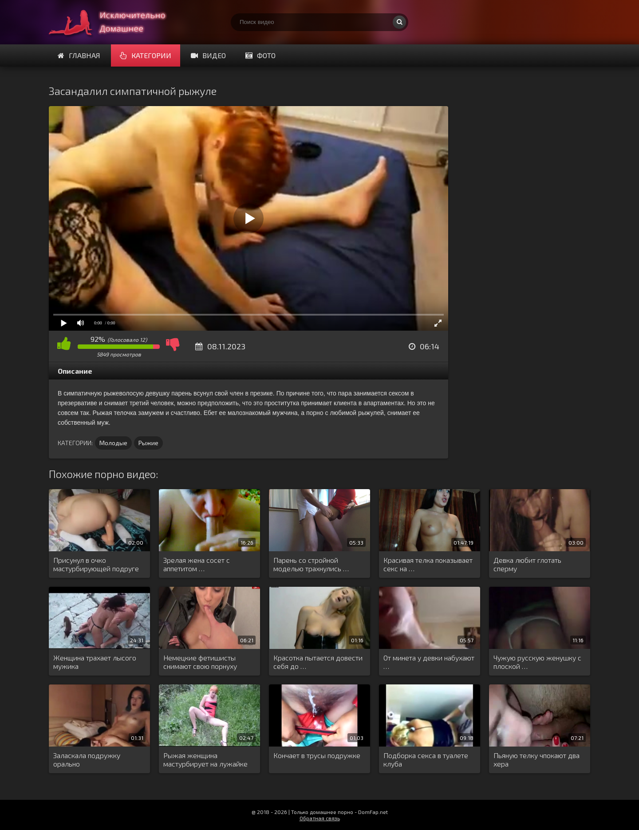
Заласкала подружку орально (86, 759)
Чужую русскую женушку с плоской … (537, 661)
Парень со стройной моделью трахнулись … (311, 564)
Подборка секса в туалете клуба (425, 759)
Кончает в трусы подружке (316, 755)
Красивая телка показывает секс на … (428, 564)
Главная (79, 55)
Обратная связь (320, 818)
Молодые (113, 443)
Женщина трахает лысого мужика (94, 661)
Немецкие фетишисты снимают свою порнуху (200, 661)
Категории (145, 55)
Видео (208, 55)
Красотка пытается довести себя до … (318, 661)
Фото (260, 55)
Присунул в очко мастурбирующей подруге (96, 564)
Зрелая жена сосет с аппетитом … (196, 564)
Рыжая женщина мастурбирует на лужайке (205, 759)
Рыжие (148, 443)
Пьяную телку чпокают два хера (536, 759)
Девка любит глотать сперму (527, 564)
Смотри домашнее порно (115, 22)
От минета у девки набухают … (428, 661)
